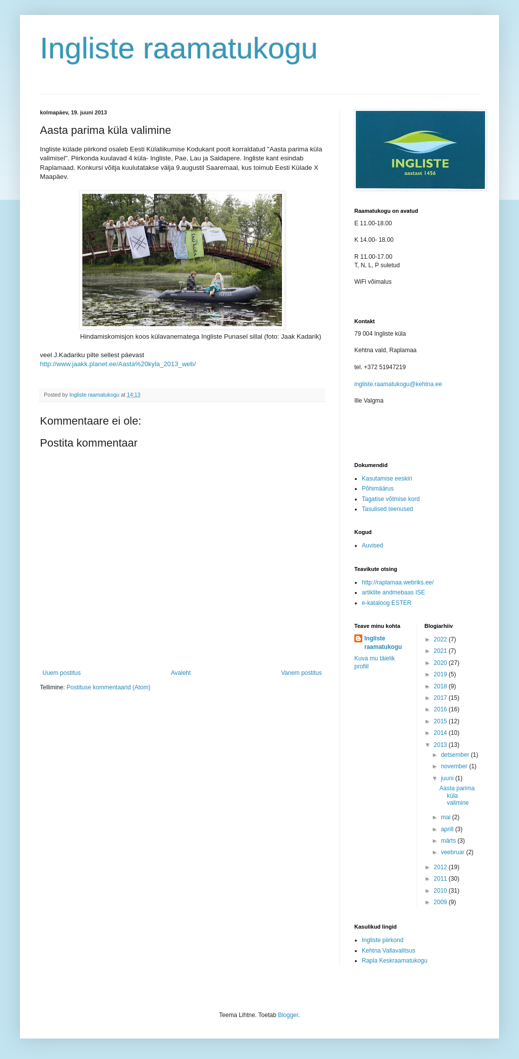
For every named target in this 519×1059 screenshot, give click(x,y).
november (455, 766)
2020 (441, 662)
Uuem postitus (61, 672)
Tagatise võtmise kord (391, 499)
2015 (441, 721)
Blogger (288, 1015)
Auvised (372, 545)
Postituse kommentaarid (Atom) (108, 687)
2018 (441, 686)
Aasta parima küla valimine (457, 795)
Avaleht (181, 672)
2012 (441, 867)
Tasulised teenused (387, 509)
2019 (441, 674)
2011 (441, 878)
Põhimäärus (378, 488)
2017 (441, 697)
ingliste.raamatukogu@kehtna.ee (398, 384)
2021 (441, 650)
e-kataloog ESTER (386, 602)
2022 (441, 639)
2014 (441, 732)
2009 (441, 902)
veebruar (453, 852)
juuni (448, 778)
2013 (441, 744)
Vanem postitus (301, 672)
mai (446, 817)
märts (449, 840)
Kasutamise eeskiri (387, 478)
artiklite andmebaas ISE (393, 592)
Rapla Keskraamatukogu (394, 960)
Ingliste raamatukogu (179, 48)
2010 (441, 890)
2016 (441, 709)
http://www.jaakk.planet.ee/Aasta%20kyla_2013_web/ (118, 364)
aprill (448, 829)
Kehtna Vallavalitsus (388, 950)
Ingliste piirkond (382, 940)
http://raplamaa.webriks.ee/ (398, 582)
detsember (456, 754)
